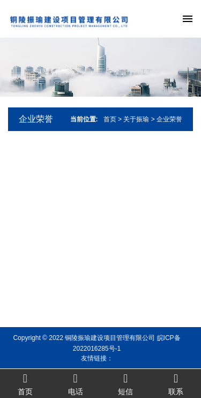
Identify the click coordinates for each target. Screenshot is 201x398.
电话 (75, 384)
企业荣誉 (36, 119)
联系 (176, 384)
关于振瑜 (136, 119)
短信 (126, 384)
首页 (109, 119)
